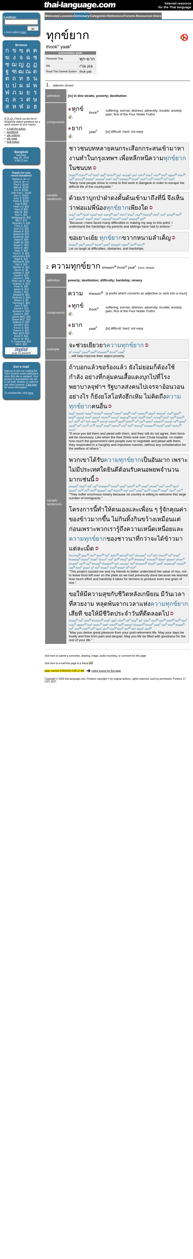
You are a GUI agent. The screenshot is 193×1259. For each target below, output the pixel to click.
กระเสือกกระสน (139, 148)
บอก (81, 367)
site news (12, 138)
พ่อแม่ (83, 207)
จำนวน (169, 469)
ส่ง (128, 386)
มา (179, 538)
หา (180, 148)
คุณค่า (178, 509)
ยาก (75, 128)
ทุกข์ (75, 108)
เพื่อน (146, 509)
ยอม (147, 367)
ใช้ (171, 367)
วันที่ (137, 613)
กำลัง (76, 377)
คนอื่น (99, 406)
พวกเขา (79, 459)
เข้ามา (168, 148)
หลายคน (107, 148)
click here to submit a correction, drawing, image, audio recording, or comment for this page (95, 655)
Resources (144, 16)
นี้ (95, 509)
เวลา (133, 603)
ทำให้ (104, 509)
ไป (153, 377)
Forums (129, 16)
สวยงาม (83, 603)
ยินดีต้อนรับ (122, 469)
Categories (98, 16)
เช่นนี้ (87, 479)
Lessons (66, 16)
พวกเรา (106, 528)
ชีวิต (123, 594)
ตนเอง (120, 509)
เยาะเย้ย (87, 237)
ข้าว (84, 519)
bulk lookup (13, 141)
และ (133, 509)
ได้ (160, 538)
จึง (170, 198)
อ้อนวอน (173, 386)
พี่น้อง (98, 207)
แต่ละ (76, 548)
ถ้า (72, 367)
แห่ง (144, 603)
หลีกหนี (138, 158)
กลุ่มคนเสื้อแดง (122, 377)
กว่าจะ (148, 538)
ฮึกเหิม (134, 396)
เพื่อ (124, 158)
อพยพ (152, 469)
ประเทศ (90, 469)
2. (48, 267)
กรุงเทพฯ (106, 158)
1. (48, 84)
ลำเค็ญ (161, 237)
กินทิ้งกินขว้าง (137, 519)
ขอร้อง (107, 367)
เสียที (75, 613)
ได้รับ (97, 459)
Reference (115, 16)
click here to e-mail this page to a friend (68, 663)
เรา (84, 198)
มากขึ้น (100, 519)
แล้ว (93, 367)
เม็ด (89, 548)
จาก (121, 603)
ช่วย (81, 345)
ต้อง (162, 367)
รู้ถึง (121, 528)
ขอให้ (76, 594)
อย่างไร (79, 396)
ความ (155, 158)
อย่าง (91, 377)
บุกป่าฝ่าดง (103, 198)
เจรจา (154, 386)
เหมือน (164, 519)
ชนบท (84, 167)
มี (163, 594)
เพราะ (180, 459)
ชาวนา (126, 538)
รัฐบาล (116, 386)
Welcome (52, 16)
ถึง (154, 198)
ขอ (72, 237)
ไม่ (138, 367)
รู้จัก (164, 509)
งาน (74, 158)
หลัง (134, 594)
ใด (103, 469)
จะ (72, 345)
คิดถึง (158, 396)
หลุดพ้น (106, 603)
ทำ (83, 158)
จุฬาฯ (98, 386)
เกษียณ (149, 594)
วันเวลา (175, 594)
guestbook (12, 132)
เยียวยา (96, 345)
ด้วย (74, 198)
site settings (13, 135)
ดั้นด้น (126, 198)
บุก (146, 377)
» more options (15, 32)
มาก (74, 479)
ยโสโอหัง (113, 396)
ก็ (155, 367)
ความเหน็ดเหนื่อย (149, 528)
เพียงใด (138, 207)
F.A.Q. (9, 118)
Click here (31, 384)
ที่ (100, 377)
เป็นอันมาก (155, 459)
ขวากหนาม (137, 237)
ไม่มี (74, 469)
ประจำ (122, 613)
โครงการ (81, 509)
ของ (74, 519)
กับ (114, 594)
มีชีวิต (106, 613)
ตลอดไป (158, 613)
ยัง (132, 367)
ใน (90, 158)
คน (136, 386)
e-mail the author (16, 128)
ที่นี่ (161, 198)
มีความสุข (96, 594)
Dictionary (81, 16)
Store (157, 16)
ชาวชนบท (82, 148)
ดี (145, 613)
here (30, 393)
